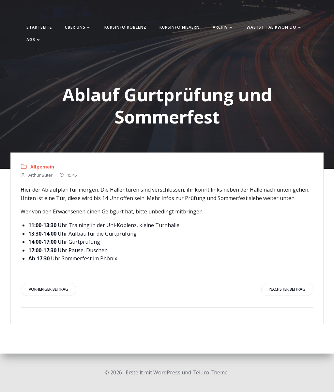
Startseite (39, 27)
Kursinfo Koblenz (125, 27)
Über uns (78, 27)
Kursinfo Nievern (179, 27)
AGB (33, 39)
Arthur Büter (37, 175)
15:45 (68, 175)
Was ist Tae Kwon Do (274, 27)
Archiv (223, 27)
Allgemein (42, 167)
